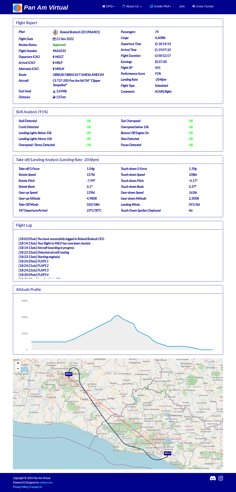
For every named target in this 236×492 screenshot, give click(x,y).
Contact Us (36, 486)
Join (182, 6)
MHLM (59, 69)
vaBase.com (46, 482)
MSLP (59, 63)
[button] (108, 6)
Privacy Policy (20, 486)
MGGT (59, 57)
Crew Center (203, 6)
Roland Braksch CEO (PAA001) (80, 32)
